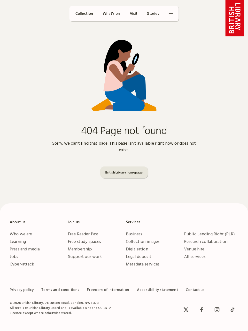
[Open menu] (171, 13)
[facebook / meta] (201, 309)
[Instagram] (217, 309)
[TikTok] (232, 309)
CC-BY (103, 308)
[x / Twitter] (186, 309)
